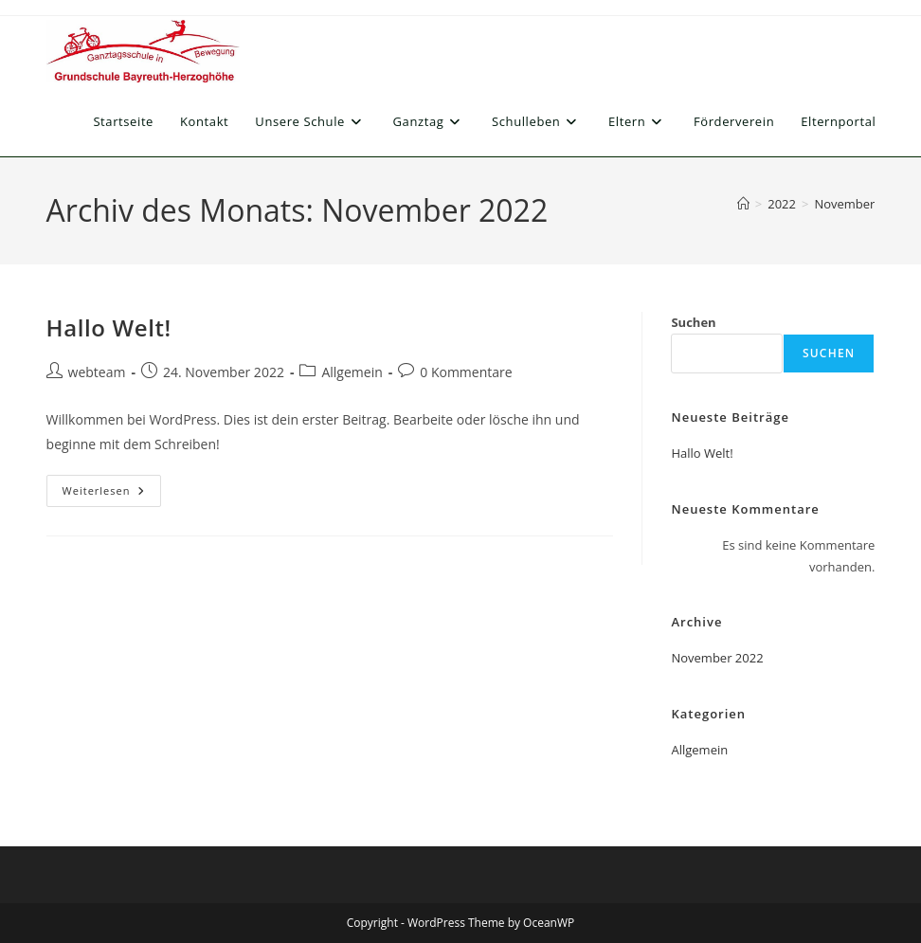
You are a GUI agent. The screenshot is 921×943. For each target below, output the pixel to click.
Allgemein (351, 372)
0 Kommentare (466, 372)
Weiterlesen (112, 494)
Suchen (693, 322)
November (844, 203)
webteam (97, 372)
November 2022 (717, 657)
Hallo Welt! (109, 327)
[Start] (743, 203)
